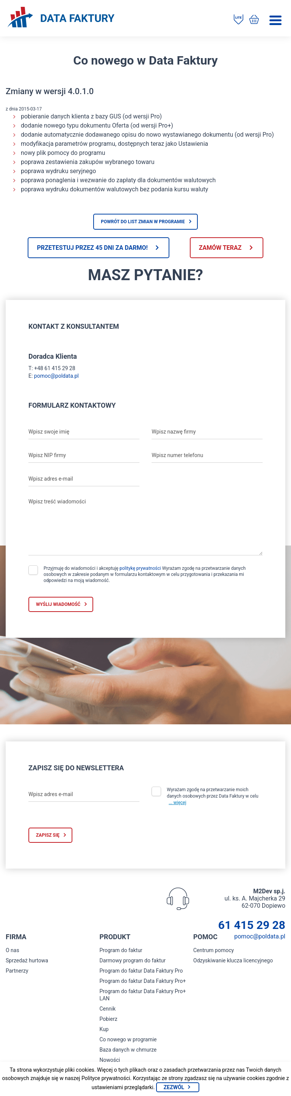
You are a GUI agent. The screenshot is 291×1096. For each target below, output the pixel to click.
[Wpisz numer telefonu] (207, 455)
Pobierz (108, 1019)
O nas (12, 950)
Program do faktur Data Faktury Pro (141, 971)
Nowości (110, 1060)
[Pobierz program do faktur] (238, 20)
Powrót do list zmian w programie (143, 221)
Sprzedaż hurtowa (27, 960)
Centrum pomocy (213, 950)
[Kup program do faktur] (254, 20)
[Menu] (275, 20)
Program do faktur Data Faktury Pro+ (143, 981)
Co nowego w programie (128, 1039)
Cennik (108, 1009)
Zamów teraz (220, 247)
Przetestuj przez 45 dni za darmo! (92, 247)
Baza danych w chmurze (128, 1050)
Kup (104, 1029)
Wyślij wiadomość (58, 604)
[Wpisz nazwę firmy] (207, 431)
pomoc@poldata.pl (56, 376)
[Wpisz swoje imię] (83, 431)
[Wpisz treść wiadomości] (145, 525)
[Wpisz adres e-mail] (83, 478)
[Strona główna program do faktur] (61, 18)
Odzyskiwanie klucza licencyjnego (233, 960)
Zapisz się (47, 835)
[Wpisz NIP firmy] (83, 455)
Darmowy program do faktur (133, 960)
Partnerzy (17, 971)
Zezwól (174, 1087)
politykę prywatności (140, 568)
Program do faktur (121, 950)
